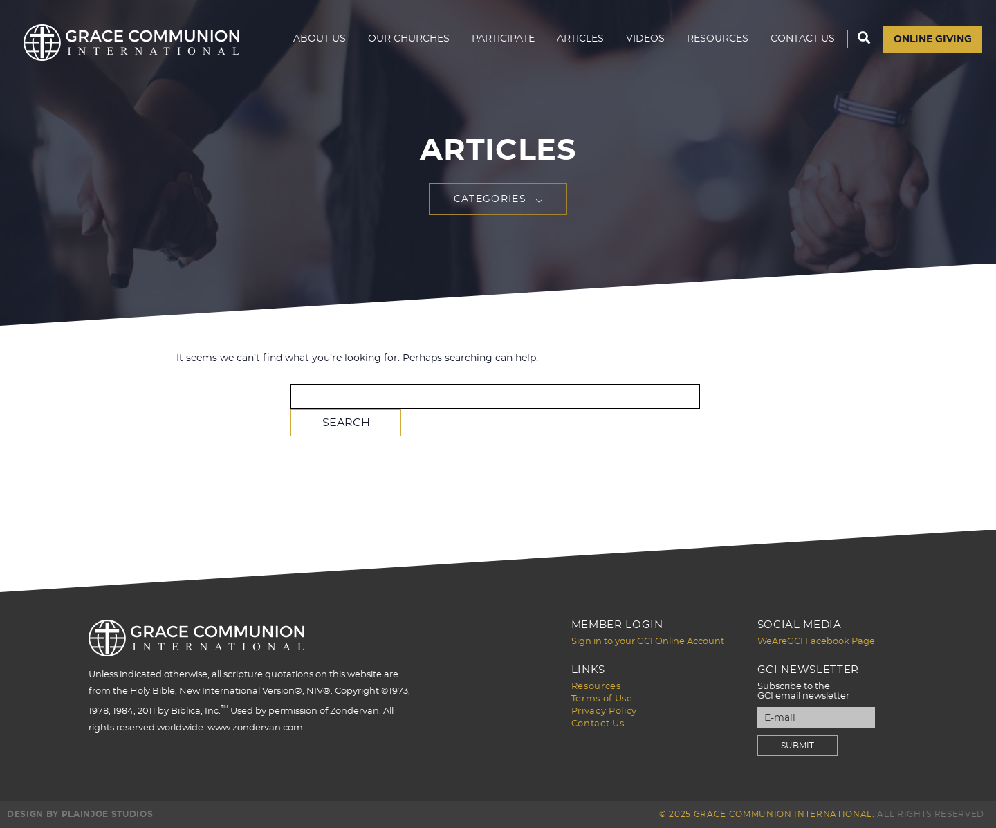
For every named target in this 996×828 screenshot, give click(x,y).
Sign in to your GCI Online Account (647, 641)
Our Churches (409, 39)
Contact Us (803, 39)
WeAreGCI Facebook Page (816, 641)
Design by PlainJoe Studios (80, 814)
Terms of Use (602, 698)
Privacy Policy (604, 711)
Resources (717, 39)
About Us (319, 39)
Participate (503, 39)
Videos (645, 39)
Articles (580, 39)
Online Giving (933, 39)
